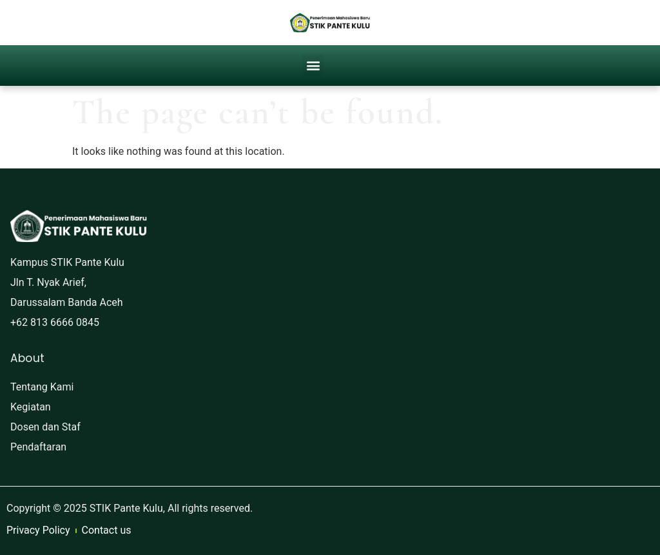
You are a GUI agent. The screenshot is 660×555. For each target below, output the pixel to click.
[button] (313, 65)
